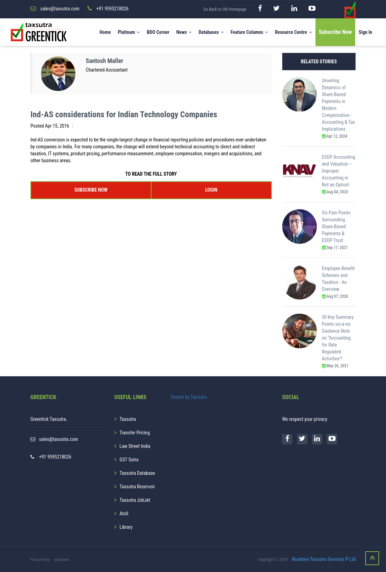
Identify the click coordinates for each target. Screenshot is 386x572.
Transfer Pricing (135, 432)
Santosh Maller (104, 60)
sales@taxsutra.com (58, 439)
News (184, 32)
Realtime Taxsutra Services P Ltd (324, 559)
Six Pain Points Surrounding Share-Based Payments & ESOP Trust (336, 226)
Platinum (129, 32)
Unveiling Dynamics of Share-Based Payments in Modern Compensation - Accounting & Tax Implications (338, 105)
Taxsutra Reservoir (137, 486)
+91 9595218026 (55, 457)
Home (105, 32)
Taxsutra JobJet (135, 500)
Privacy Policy (40, 560)
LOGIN (211, 190)
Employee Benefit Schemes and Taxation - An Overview (338, 279)
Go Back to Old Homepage (224, 9)
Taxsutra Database (137, 473)
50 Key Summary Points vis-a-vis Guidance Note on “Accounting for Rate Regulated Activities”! (338, 337)
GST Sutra (129, 459)
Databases (211, 32)
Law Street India (135, 446)
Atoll (124, 513)
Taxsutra (128, 419)
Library (126, 527)
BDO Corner (158, 32)
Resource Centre (293, 32)
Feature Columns (249, 32)
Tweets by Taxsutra (188, 397)
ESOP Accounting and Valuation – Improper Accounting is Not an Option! (338, 170)
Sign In (365, 32)
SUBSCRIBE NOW (91, 190)
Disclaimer (62, 560)
